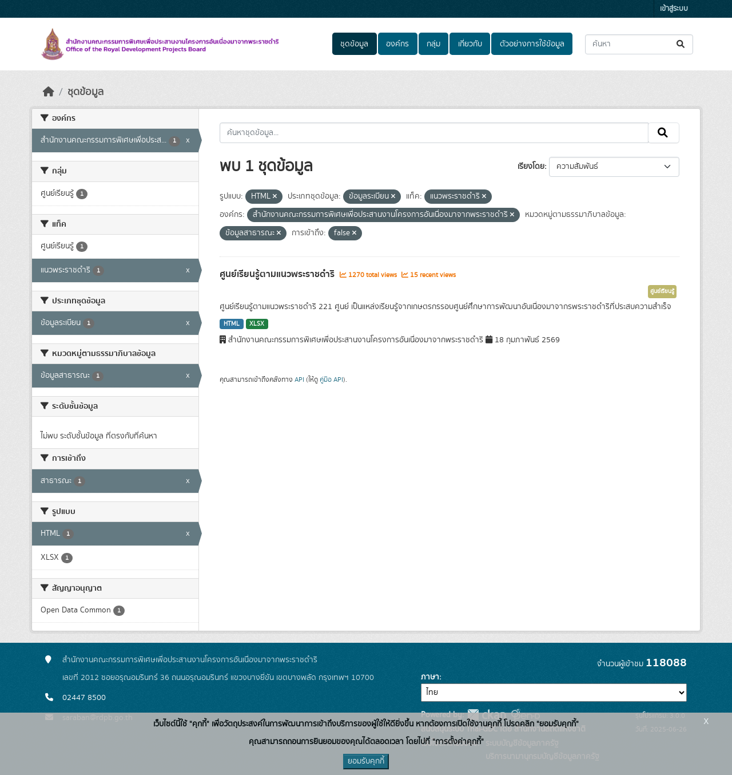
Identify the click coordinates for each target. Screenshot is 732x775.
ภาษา (430, 677)
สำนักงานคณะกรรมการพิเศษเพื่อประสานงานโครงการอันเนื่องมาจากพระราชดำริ (189, 660)
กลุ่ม (433, 44)
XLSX (256, 324)
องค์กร (397, 44)
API (299, 379)
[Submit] (681, 44)
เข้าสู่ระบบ (674, 8)
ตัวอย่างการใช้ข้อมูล (532, 44)
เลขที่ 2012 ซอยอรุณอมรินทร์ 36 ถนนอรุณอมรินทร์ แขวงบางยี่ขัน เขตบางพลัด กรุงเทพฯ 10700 (218, 677)
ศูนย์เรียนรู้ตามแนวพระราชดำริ (278, 274)
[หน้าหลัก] (48, 92)
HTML (232, 324)
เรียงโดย (531, 166)
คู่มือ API (331, 379)
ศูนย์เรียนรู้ (662, 291)
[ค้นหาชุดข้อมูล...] (639, 44)
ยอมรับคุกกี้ (366, 761)
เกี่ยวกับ (470, 44)
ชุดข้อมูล (354, 44)
